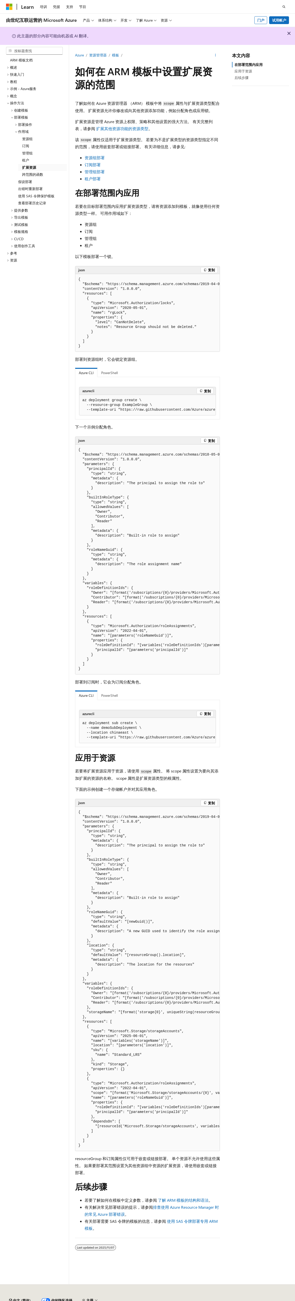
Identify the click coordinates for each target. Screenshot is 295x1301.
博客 (248, 1298)
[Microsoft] (9, 7)
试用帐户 (279, 20)
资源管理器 (98, 55)
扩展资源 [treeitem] (29, 167)
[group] (147, 313)
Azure (79, 55)
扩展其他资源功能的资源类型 (122, 128)
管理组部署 (95, 171)
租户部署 (93, 178)
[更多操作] (215, 55)
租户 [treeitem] (25, 160)
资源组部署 (95, 157)
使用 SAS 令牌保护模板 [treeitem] (36, 196)
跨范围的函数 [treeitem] (32, 174)
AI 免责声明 (209, 1298)
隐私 (123, 1298)
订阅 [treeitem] (25, 145)
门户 (260, 20)
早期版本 (232, 1298)
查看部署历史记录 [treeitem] (32, 203)
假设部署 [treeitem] (25, 181)
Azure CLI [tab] (86, 372)
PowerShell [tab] (109, 372)
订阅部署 (93, 164)
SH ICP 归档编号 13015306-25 (29, 1298)
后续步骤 (241, 77)
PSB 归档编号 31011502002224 (87, 1298)
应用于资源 (243, 71)
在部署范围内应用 (248, 64)
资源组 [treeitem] (27, 138)
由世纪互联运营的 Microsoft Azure (164, 1298)
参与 (265, 1298)
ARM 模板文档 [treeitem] (21, 60)
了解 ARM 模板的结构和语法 (183, 1200)
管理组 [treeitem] (27, 153)
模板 (115, 55)
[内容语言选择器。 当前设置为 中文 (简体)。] (20, 1287)
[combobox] (34, 51)
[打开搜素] (284, 6)
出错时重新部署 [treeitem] (30, 188)
